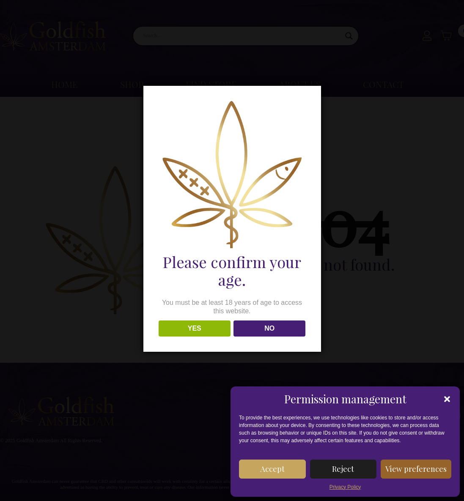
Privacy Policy (345, 487)
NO (269, 328)
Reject (343, 469)
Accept (272, 469)
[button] (447, 399)
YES (194, 328)
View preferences (416, 469)
